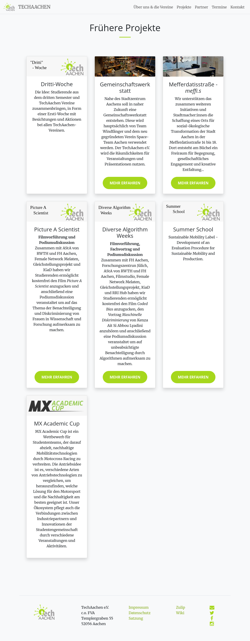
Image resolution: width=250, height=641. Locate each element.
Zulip (180, 607)
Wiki (180, 613)
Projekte (184, 7)
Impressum (139, 607)
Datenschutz (139, 613)
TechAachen (34, 7)
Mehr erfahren (125, 182)
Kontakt (237, 7)
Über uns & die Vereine (153, 7)
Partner (201, 7)
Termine (219, 7)
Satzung (136, 618)
